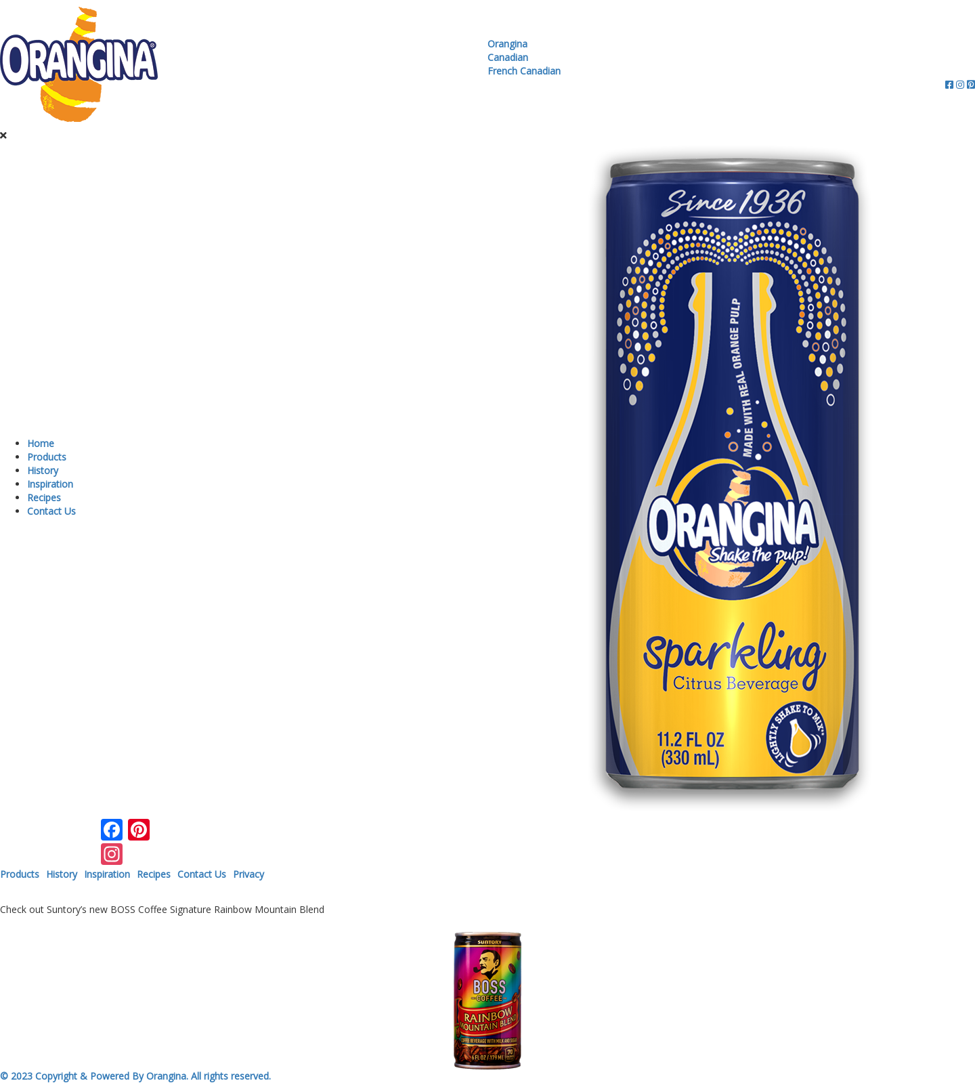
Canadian (508, 57)
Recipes (44, 497)
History (42, 470)
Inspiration (50, 483)
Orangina (507, 43)
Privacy (248, 874)
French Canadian (524, 70)
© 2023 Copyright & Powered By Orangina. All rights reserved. (135, 1075)
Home (40, 443)
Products (46, 456)
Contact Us (51, 511)
